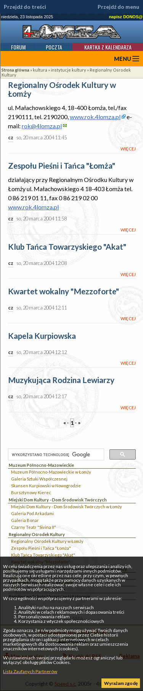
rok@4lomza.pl (42, 125)
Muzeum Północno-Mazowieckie (41, 465)
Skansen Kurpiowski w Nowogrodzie (46, 485)
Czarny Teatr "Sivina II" (33, 527)
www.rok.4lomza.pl (95, 116)
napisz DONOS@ (126, 16)
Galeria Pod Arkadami (32, 513)
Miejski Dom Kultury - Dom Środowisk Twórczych (58, 499)
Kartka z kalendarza (108, 47)
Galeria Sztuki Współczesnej (39, 478)
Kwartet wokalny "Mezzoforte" (63, 291)
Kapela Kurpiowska (42, 336)
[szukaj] (55, 455)
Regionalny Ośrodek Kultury (37, 534)
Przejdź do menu (118, 7)
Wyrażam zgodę (121, 683)
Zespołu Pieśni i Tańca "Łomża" (41, 548)
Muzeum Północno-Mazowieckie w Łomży (51, 471)
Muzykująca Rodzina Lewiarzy (61, 380)
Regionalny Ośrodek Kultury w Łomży (47, 541)
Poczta (54, 47)
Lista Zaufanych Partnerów (30, 671)
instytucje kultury (68, 69)
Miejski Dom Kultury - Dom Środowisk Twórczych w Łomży (66, 506)
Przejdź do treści (25, 7)
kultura (40, 69)
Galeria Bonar (25, 520)
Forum (18, 47)
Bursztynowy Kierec (31, 492)
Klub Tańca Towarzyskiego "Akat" (43, 554)
